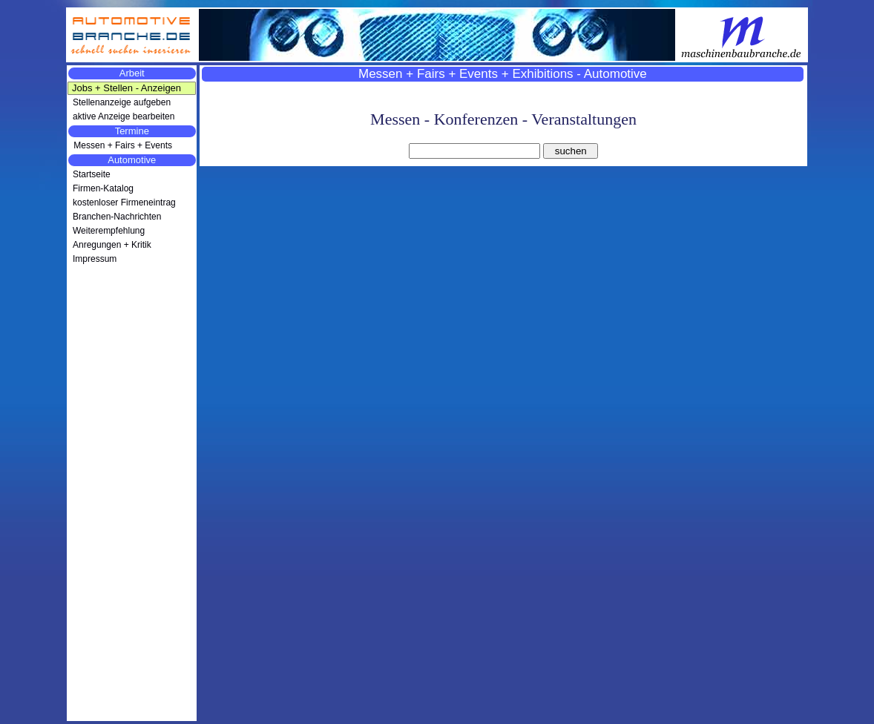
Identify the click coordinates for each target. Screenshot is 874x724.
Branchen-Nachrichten (117, 216)
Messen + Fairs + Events (121, 145)
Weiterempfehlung (109, 231)
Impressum (94, 259)
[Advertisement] (132, 498)
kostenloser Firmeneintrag (124, 202)
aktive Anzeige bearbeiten (123, 116)
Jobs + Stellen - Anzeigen (126, 87)
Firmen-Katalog (103, 188)
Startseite (92, 174)
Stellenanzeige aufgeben (122, 102)
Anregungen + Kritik (112, 245)
